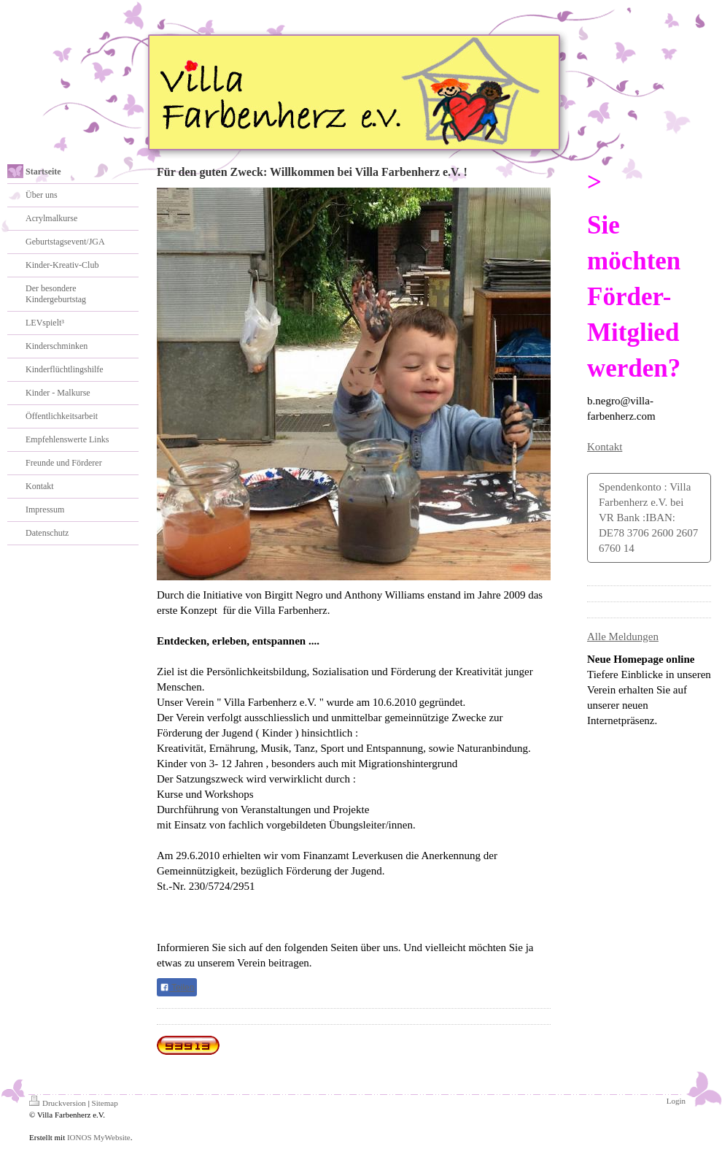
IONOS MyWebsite (99, 1137)
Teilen (177, 988)
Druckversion (57, 1103)
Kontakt (604, 447)
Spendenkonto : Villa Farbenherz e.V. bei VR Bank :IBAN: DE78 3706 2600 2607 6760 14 (648, 517)
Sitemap (105, 1103)
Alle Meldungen (623, 636)
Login (676, 1100)
